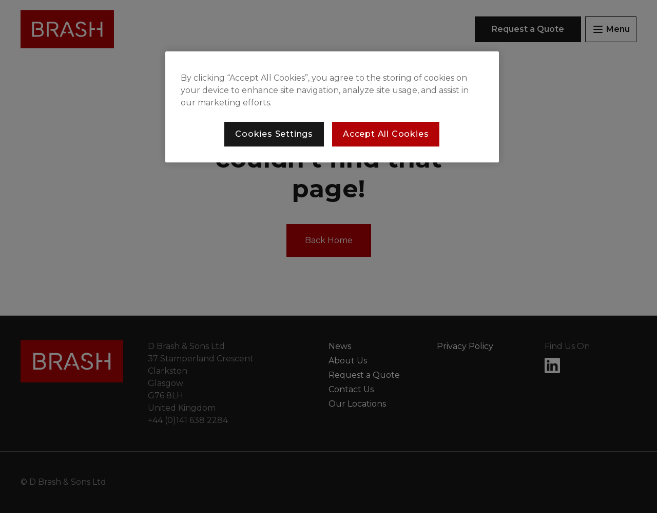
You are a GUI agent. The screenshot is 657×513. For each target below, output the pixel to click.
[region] (332, 106)
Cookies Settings (274, 134)
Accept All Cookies (386, 134)
